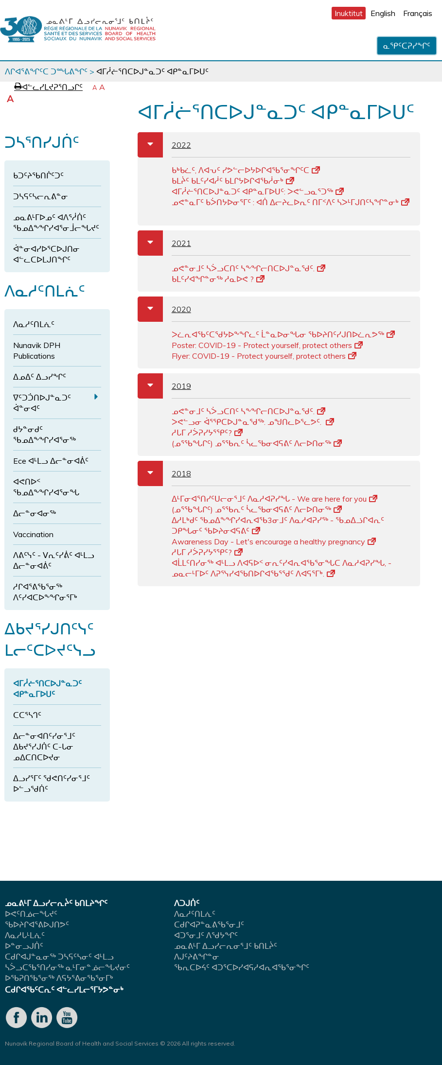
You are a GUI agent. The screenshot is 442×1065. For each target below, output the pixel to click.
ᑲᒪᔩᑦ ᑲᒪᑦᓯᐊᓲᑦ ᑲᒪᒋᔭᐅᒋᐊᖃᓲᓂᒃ (233, 181)
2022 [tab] (164, 144)
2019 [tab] (164, 386)
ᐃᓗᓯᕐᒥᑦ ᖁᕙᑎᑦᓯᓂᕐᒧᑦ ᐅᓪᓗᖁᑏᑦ (51, 783)
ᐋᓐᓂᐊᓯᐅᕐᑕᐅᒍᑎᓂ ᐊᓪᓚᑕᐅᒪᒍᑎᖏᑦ (46, 254)
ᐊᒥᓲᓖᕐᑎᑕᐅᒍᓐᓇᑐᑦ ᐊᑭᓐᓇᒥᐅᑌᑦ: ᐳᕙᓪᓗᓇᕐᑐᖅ (258, 191)
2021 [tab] (164, 243)
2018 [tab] (164, 473)
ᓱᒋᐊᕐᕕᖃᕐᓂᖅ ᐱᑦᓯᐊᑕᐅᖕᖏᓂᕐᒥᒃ (45, 592)
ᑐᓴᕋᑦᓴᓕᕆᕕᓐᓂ (40, 196)
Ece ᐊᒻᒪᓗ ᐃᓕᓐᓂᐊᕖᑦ (50, 461)
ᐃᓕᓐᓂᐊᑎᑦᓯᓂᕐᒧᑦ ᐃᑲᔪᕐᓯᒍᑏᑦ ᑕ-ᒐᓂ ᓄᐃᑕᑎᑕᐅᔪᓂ (44, 746)
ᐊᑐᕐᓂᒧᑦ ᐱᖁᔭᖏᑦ (206, 935)
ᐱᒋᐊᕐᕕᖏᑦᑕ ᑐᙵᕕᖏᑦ (46, 71)
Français (417, 13)
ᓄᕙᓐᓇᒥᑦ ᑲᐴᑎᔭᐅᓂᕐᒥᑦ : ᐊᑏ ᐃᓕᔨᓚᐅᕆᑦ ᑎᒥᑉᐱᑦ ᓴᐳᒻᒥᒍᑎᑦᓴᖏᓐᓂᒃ (290, 202)
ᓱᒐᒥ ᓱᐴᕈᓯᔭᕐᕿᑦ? (207, 432)
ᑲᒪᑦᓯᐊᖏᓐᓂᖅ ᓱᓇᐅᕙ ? (218, 279)
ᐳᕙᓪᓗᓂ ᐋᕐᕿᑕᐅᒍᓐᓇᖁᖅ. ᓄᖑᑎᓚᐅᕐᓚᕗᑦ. (253, 422)
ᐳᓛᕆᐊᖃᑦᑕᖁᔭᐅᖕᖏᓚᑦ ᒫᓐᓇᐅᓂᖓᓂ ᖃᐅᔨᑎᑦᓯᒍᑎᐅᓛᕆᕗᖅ (283, 334)
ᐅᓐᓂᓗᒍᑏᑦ (24, 946)
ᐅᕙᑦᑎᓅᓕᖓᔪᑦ (31, 914)
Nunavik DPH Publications (36, 350)
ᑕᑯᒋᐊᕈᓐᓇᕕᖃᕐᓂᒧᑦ (209, 924)
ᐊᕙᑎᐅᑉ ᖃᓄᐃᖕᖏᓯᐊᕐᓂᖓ (46, 487)
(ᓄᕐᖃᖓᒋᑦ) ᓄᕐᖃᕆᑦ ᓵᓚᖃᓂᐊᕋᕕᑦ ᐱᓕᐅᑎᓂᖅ (257, 443)
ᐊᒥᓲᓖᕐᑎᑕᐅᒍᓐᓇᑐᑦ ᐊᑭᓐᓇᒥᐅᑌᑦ (47, 689)
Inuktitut (349, 13)
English (383, 13)
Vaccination (33, 534)
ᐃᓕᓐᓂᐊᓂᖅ (34, 513)
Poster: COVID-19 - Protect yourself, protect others (267, 345)
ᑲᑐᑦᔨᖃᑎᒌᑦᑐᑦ (38, 175)
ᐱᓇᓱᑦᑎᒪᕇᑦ (33, 324)
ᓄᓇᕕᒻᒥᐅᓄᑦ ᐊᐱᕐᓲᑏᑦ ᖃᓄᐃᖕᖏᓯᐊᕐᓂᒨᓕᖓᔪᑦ (56, 222)
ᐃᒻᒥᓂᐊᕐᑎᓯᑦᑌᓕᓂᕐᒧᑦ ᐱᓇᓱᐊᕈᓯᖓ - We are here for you (274, 499)
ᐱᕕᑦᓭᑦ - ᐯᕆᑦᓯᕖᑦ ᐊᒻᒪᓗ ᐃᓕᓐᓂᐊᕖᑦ (53, 560)
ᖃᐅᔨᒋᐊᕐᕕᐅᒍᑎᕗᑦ (37, 924)
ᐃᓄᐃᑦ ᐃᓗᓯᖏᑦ (39, 377)
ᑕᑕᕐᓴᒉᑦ (27, 715)
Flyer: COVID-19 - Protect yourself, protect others (264, 356)
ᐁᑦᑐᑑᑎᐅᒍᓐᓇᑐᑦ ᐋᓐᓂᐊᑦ (42, 403)
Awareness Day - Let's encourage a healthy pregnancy (274, 541)
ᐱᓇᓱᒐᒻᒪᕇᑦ (25, 935)
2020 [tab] (164, 309)
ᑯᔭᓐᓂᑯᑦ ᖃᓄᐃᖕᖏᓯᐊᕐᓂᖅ (44, 434)
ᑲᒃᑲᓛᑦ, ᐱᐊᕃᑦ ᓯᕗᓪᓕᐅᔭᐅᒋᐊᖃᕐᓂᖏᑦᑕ (246, 170)
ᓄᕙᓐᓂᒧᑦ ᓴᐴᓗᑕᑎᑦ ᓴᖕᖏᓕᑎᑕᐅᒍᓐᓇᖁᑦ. (248, 268)
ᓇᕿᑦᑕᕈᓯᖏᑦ (406, 46)
